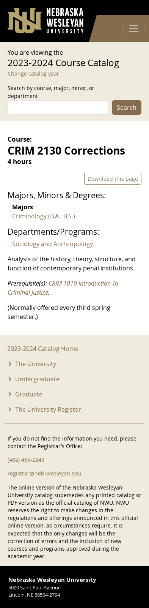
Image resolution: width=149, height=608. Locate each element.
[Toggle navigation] (133, 28)
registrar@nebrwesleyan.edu (45, 473)
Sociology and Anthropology (52, 244)
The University (35, 364)
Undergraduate (37, 379)
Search (126, 107)
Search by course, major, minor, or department (51, 91)
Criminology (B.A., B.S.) (43, 216)
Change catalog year (33, 73)
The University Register (48, 409)
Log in (131, 7)
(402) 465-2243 (26, 459)
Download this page (113, 178)
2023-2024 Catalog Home (42, 348)
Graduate (28, 394)
